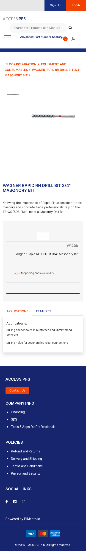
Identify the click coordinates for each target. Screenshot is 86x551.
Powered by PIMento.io (23, 519)
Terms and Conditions (27, 466)
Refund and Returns (25, 451)
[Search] (38, 28)
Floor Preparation (22, 64)
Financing (18, 412)
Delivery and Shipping (26, 459)
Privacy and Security (25, 473)
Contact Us (17, 390)
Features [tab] (43, 311)
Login (16, 273)
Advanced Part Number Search (40, 37)
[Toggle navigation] (7, 37)
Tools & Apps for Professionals (33, 427)
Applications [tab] (17, 311)
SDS (14, 419)
